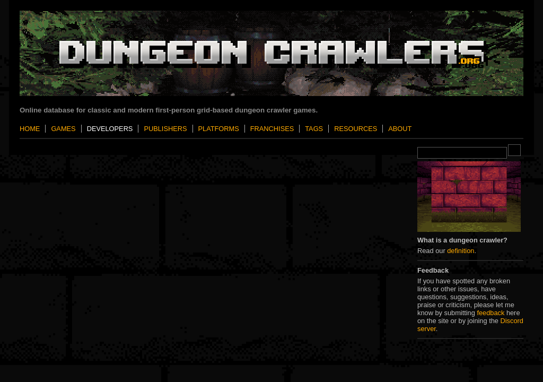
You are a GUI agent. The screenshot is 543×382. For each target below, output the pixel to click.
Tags (314, 129)
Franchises (272, 129)
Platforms (218, 129)
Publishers (165, 129)
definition (460, 251)
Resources (355, 129)
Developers (110, 129)
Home (30, 129)
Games (63, 129)
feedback (490, 313)
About (399, 129)
